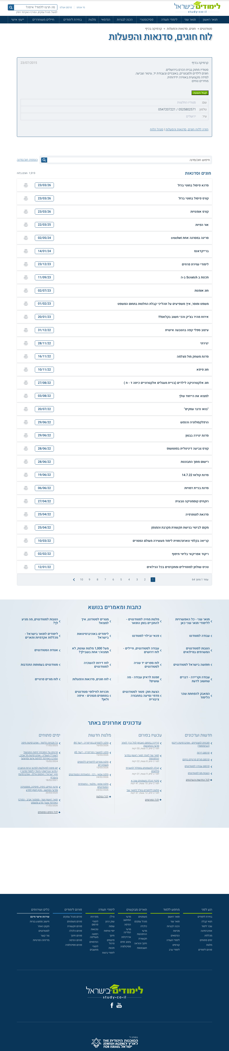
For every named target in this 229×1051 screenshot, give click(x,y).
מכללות (208, 936)
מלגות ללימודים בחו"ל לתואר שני (143, 790)
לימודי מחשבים (94, 947)
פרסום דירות (203, 753)
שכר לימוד (207, 926)
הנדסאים (175, 936)
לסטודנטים (44, 931)
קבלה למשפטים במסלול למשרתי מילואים (142, 769)
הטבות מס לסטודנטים (199, 773)
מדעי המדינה (127, 930)
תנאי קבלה (206, 921)
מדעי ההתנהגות (142, 932)
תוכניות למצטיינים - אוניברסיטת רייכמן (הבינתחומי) (191, 744)
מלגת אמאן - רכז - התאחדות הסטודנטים (88, 774)
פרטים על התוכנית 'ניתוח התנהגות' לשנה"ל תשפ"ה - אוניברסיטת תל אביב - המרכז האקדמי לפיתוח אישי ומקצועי (38, 755)
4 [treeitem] (129, 579)
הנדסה (127, 924)
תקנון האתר (43, 926)
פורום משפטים (74, 921)
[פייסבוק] (112, 1005)
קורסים (176, 945)
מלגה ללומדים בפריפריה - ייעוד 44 (91, 743)
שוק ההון (109, 921)
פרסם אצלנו (66, 7)
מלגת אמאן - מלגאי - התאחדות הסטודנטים (93, 785)
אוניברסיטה (206, 931)
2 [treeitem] (145, 579)
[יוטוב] (119, 1005)
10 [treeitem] (81, 579)
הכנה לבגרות (124, 19)
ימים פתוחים (206, 940)
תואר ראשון (210, 19)
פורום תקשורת (74, 926)
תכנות (111, 948)
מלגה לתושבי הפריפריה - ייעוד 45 (91, 752)
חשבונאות (142, 948)
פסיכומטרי (146, 19)
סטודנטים (206, 28)
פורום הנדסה (75, 940)
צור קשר (45, 936)
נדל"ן (112, 917)
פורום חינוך (76, 936)
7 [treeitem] (105, 579)
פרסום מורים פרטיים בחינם (196, 759)
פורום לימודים (205, 950)
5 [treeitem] (121, 579)
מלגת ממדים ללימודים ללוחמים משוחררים (92, 763)
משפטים (142, 917)
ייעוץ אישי (17, 19)
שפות (111, 926)
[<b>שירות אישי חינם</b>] (39, 917)
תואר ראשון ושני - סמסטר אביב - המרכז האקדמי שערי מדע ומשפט (38, 801)
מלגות (92, 19)
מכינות (176, 931)
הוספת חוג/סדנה (27, 159)
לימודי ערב (174, 950)
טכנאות (94, 929)
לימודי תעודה (169, 19)
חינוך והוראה (140, 943)
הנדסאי (105, 19)
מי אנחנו (81, 7)
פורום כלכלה (75, 931)
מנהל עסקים (140, 921)
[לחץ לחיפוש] (44, 160)
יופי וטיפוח (109, 931)
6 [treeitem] (113, 579)
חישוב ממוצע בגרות (39, 921)
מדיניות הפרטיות (41, 940)
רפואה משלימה (94, 935)
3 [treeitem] (137, 579)
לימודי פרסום (95, 923)
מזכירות (94, 917)
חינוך (112, 936)
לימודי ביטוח (108, 953)
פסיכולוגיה (125, 946)
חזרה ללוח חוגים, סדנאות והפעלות (187, 129)
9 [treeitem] (89, 579)
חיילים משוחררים (43, 19)
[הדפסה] (26, 185)
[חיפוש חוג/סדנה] (128, 160)
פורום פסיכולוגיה (73, 945)
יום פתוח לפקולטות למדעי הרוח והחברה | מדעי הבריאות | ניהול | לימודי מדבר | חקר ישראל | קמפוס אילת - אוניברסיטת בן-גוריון (38, 772)
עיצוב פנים (125, 942)
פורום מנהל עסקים (72, 917)
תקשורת (143, 939)
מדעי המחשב (127, 918)
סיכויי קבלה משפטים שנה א (145, 781)
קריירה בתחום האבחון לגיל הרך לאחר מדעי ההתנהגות (140, 744)
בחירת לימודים (72, 19)
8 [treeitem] (97, 579)
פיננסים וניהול (110, 941)
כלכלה (143, 926)
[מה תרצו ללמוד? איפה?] (35, 7)
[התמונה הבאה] (73, 579)
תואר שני (190, 19)
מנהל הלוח (156, 129)
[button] (114, 185)
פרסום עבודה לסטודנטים (197, 766)
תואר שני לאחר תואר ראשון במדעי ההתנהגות (141, 756)
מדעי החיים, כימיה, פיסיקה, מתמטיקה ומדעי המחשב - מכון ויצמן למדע (39, 788)
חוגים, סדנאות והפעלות (181, 28)
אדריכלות (126, 937)
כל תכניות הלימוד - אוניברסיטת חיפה (39, 743)
